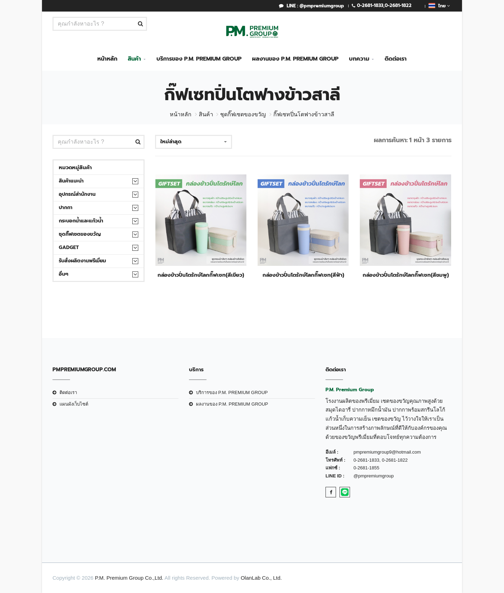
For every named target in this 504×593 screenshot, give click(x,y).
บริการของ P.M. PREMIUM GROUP (198, 59)
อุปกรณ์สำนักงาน (77, 194)
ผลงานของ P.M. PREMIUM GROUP (295, 59)
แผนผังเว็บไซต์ (73, 404)
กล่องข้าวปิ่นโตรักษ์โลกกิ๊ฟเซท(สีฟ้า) (303, 275)
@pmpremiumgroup (374, 475)
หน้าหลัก (107, 59)
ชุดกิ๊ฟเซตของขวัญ (243, 114)
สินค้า (134, 59)
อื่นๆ (63, 274)
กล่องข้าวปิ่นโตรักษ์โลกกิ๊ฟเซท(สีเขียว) (201, 275)
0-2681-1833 (370, 5)
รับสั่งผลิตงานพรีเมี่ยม (82, 260)
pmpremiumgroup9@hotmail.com (387, 452)
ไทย (439, 5)
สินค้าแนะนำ (71, 181)
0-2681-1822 (398, 5)
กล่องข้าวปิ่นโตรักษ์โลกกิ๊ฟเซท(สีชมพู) (406, 275)
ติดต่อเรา (396, 59)
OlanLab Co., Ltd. (261, 578)
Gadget (69, 247)
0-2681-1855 (366, 467)
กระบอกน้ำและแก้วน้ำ (81, 220)
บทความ (359, 59)
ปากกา (65, 207)
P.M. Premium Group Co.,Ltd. (129, 578)
